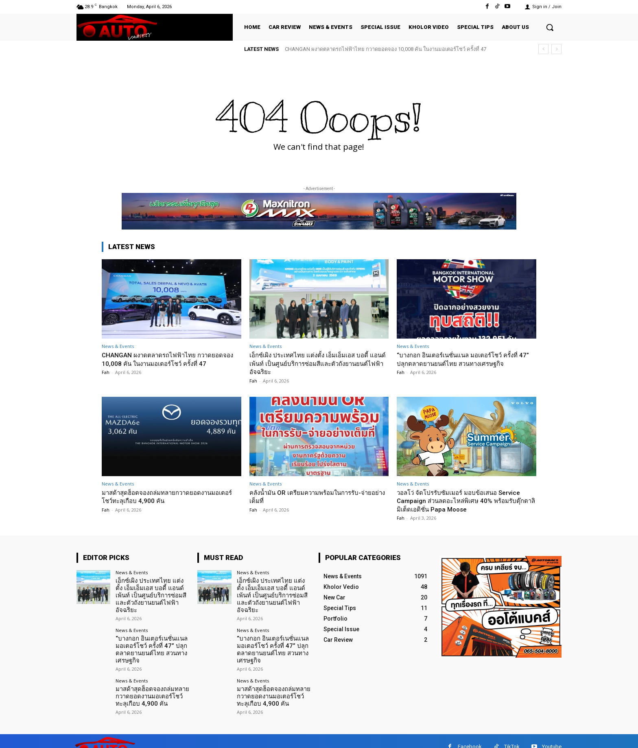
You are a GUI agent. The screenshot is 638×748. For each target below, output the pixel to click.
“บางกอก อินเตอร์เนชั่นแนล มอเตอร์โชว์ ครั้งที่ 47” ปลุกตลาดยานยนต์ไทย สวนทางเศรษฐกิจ (465, 359)
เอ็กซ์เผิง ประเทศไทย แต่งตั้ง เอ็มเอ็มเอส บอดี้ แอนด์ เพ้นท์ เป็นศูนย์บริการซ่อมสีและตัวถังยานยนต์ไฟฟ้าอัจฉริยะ (315, 363)
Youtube (552, 736)
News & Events (118, 346)
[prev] (543, 49)
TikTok (512, 736)
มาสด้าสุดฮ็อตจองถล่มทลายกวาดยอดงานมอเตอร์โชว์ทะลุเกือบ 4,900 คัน (164, 496)
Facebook (470, 736)
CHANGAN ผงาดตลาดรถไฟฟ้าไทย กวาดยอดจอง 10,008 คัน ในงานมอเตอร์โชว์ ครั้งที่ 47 (385, 49)
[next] (556, 49)
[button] (550, 27)
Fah (105, 372)
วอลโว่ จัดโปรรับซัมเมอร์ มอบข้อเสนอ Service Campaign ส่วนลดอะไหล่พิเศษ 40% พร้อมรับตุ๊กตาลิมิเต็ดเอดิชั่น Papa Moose (466, 500)
